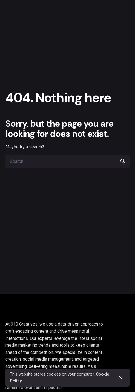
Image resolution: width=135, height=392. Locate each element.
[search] (123, 161)
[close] (120, 377)
